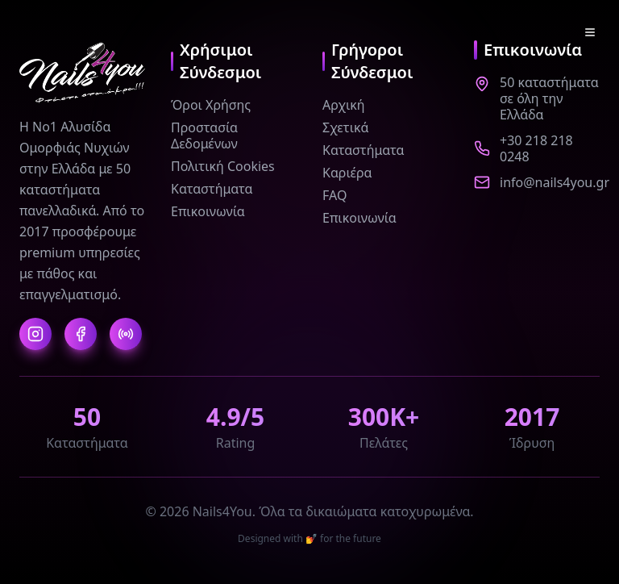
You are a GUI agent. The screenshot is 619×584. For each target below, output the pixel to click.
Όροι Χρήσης (211, 105)
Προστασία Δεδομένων (204, 135)
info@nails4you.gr (554, 182)
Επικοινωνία (208, 211)
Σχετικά (345, 127)
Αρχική (343, 105)
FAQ (334, 195)
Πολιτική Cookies (223, 166)
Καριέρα (347, 173)
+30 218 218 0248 (536, 148)
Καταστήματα (212, 189)
